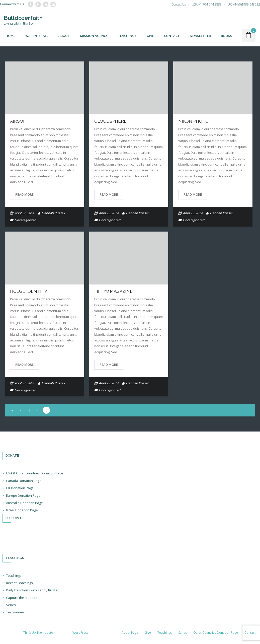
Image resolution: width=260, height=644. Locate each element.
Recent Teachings (19, 583)
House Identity (28, 291)
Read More (24, 194)
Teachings (14, 575)
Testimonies (15, 612)
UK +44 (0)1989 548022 (244, 4)
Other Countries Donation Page (215, 632)
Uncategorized (25, 220)
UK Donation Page (20, 488)
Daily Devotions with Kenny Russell (32, 590)
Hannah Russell (53, 213)
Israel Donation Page (22, 510)
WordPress (80, 632)
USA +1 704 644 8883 (207, 4)
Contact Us (178, 4)
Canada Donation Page (23, 480)
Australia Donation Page (24, 502)
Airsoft (19, 121)
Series (11, 605)
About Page (130, 632)
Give (148, 632)
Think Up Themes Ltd (38, 632)
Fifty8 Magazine (113, 291)
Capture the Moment (21, 597)
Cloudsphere (110, 121)
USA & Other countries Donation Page (34, 473)
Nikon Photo (193, 121)
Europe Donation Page (23, 495)
